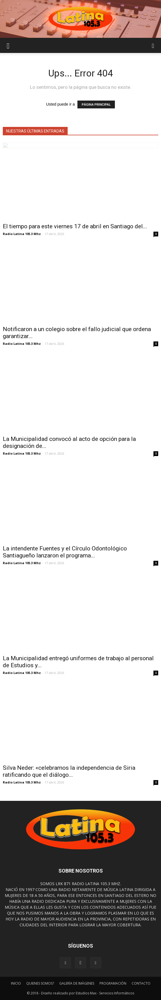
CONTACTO (141, 983)
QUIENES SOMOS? (40, 983)
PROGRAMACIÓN (113, 983)
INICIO (16, 983)
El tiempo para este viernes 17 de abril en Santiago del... (75, 226)
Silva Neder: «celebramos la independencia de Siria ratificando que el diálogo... (69, 771)
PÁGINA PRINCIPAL (96, 104)
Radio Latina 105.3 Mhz (22, 234)
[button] (153, 45)
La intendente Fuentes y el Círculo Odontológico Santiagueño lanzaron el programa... (65, 552)
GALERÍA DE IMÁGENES (76, 983)
